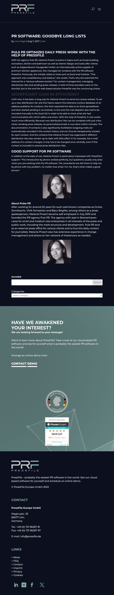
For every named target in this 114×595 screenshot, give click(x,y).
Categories (17, 291)
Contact (18, 564)
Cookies (18, 575)
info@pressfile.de (30, 536)
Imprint (17, 568)
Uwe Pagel (20, 41)
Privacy (17, 571)
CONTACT (19, 363)
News (16, 557)
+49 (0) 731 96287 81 (28, 527)
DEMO (32, 363)
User (43, 41)
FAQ (16, 561)
